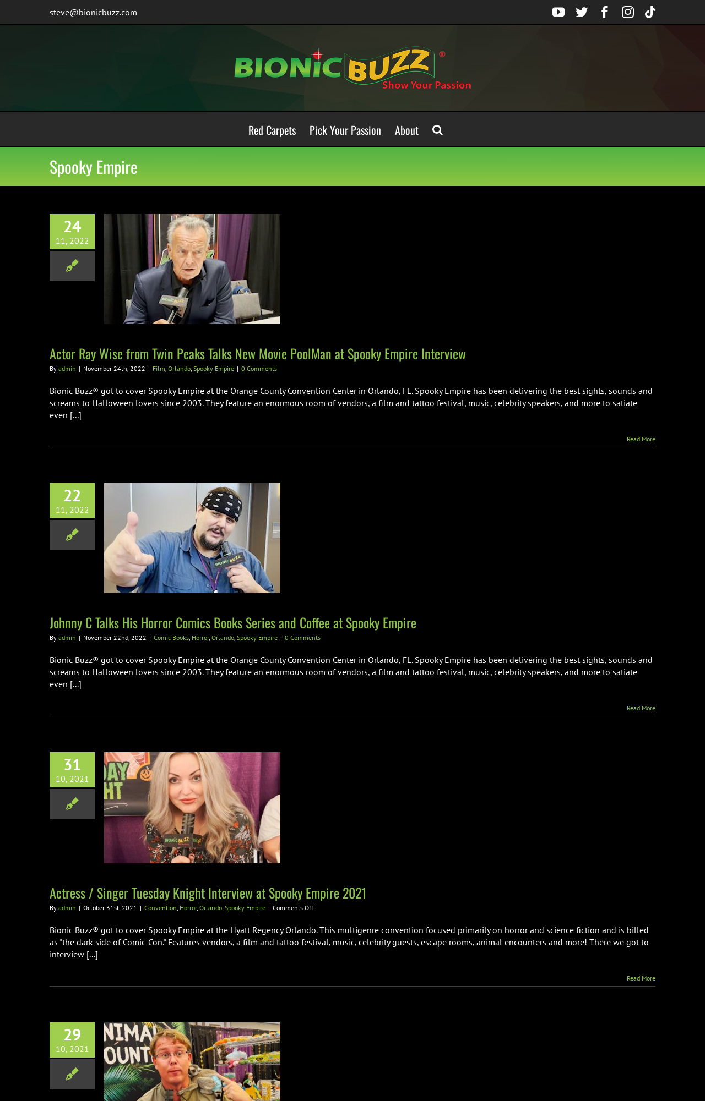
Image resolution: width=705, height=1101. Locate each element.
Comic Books (171, 637)
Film (159, 368)
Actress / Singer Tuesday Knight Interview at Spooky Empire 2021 (208, 892)
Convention (160, 907)
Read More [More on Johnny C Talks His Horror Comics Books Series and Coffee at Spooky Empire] (641, 708)
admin (67, 368)
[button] (437, 129)
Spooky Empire (213, 368)
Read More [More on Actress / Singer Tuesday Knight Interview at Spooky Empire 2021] (641, 978)
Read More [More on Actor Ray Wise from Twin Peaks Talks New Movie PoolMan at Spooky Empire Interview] (641, 439)
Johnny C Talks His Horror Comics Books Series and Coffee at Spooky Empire (233, 622)
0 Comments (259, 368)
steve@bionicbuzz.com (93, 12)
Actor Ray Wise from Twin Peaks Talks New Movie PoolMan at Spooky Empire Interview (258, 353)
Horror (200, 637)
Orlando (179, 368)
